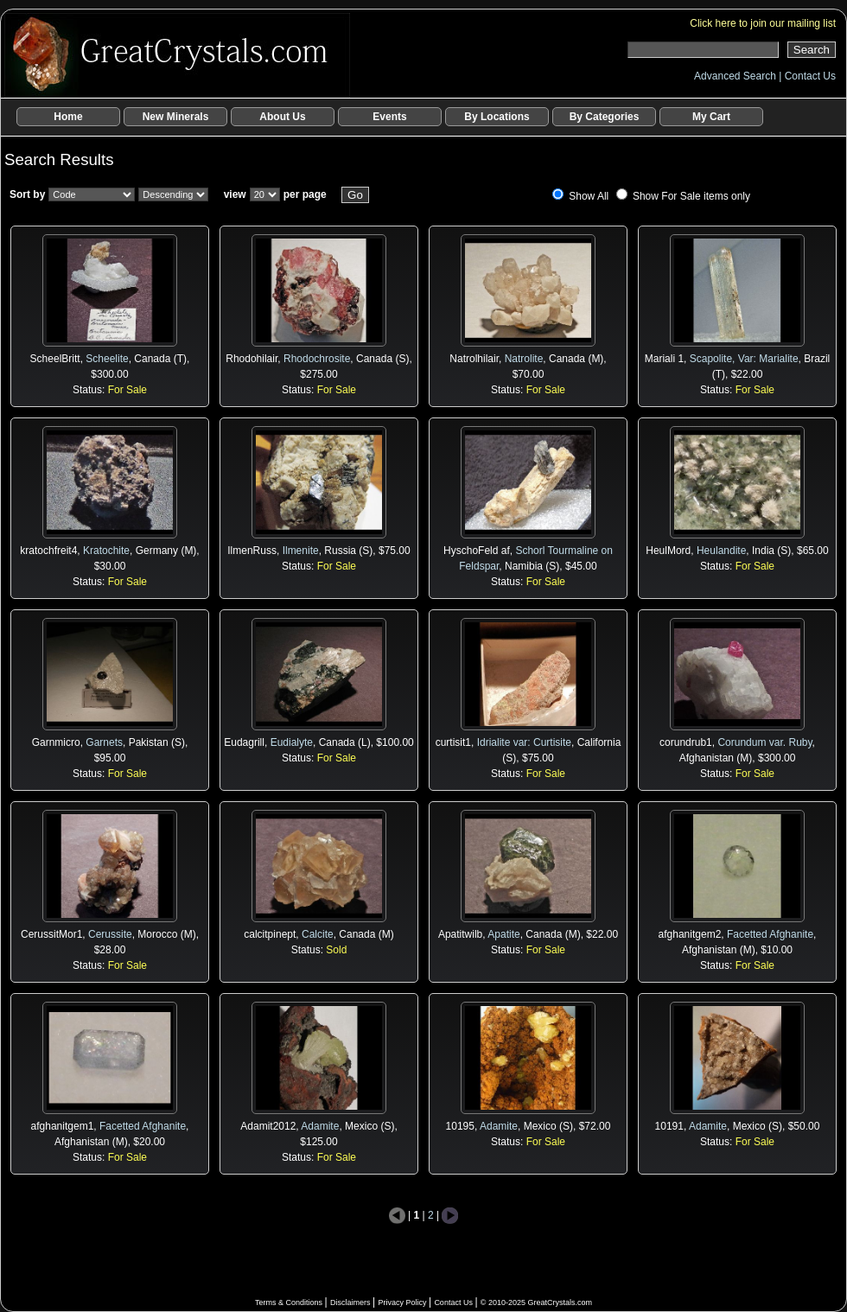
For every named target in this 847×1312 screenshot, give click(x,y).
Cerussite (110, 934)
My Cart (711, 117)
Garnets (104, 742)
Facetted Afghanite (770, 934)
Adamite (320, 1126)
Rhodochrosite (316, 359)
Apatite (503, 934)
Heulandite (721, 551)
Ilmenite (301, 551)
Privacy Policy (403, 1302)
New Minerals (176, 117)
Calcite (318, 934)
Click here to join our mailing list (763, 23)
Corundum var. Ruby (764, 742)
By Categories (605, 117)
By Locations (496, 117)
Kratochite (106, 551)
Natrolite (524, 359)
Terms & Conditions (290, 1302)
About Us (282, 117)
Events (389, 117)
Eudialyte (292, 742)
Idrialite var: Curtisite (524, 742)
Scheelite (107, 359)
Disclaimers (351, 1302)
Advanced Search (736, 76)
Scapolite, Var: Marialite (744, 359)
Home (68, 117)
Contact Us (810, 76)
